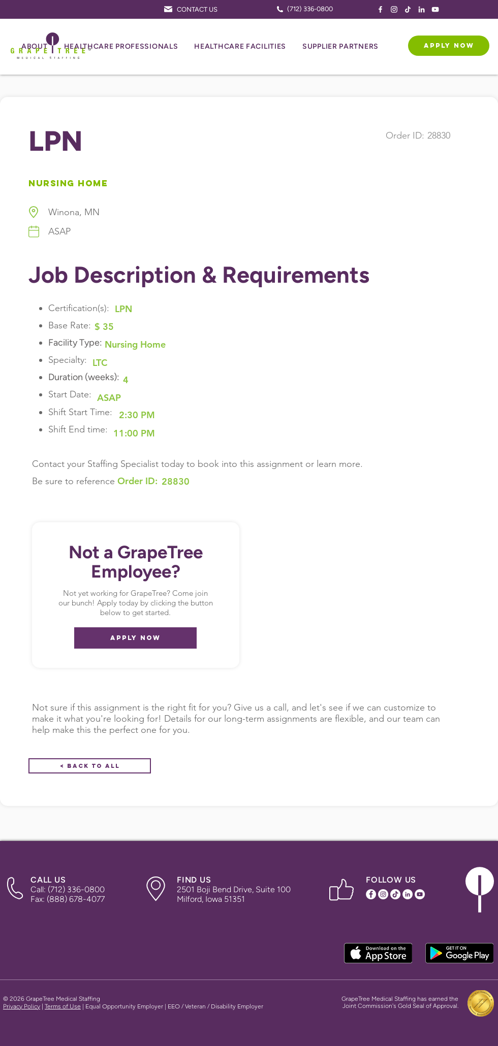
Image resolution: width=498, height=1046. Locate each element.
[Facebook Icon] (380, 9)
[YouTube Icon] (435, 9)
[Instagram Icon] (394, 9)
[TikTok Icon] (407, 9)
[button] (34, 47)
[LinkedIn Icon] (421, 9)
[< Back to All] (89, 765)
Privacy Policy (21, 1006)
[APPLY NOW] (448, 46)
